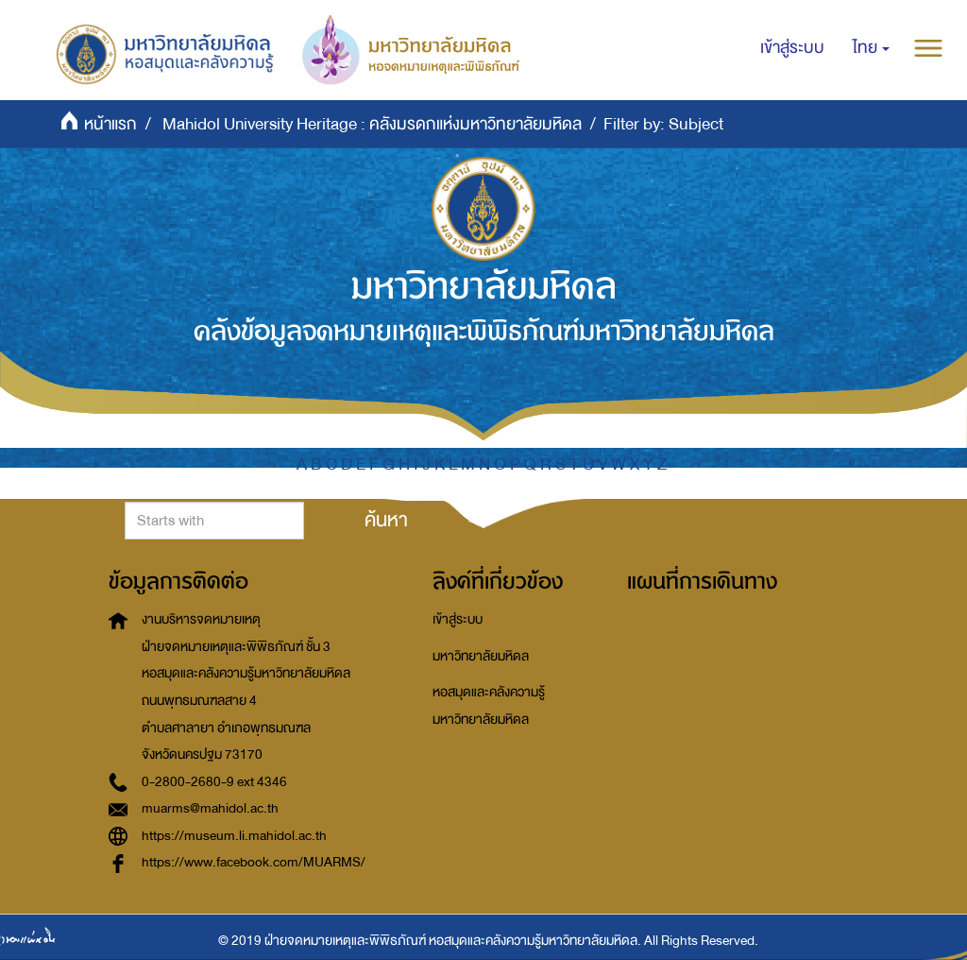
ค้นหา (386, 520)
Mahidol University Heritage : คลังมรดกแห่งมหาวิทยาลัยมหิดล (372, 124)
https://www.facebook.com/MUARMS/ (253, 862)
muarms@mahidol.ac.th (210, 808)
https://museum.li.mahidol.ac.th (234, 836)
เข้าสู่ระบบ (458, 619)
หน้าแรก (110, 124)
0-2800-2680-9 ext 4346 (214, 782)
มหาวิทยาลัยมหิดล (481, 656)
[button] (871, 48)
